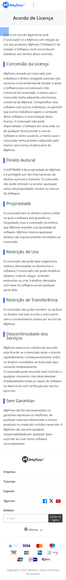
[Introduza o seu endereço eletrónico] (26, 518)
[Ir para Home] (14, 5)
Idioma (33, 530)
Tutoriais (9, 481)
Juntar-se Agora (55, 518)
